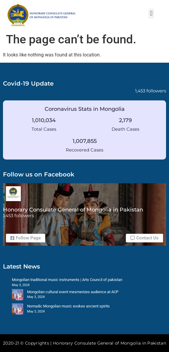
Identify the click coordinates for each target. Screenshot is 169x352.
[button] (151, 13)
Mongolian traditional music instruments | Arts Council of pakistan (67, 279)
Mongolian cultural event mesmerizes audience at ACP (72, 292)
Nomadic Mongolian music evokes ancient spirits (68, 306)
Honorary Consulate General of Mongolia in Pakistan (73, 209)
